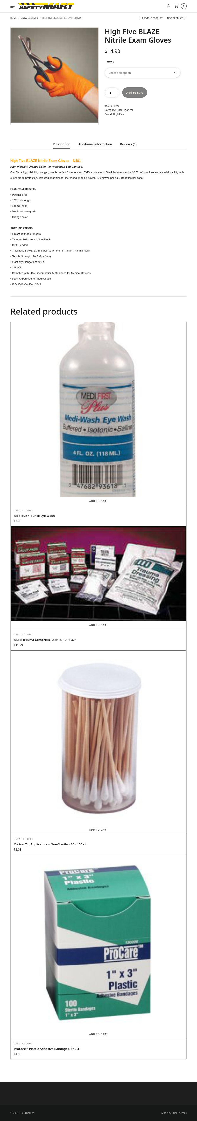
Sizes (110, 62)
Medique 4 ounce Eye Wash (34, 515)
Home (13, 17)
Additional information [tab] (95, 144)
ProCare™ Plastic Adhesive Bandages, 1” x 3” (47, 1048)
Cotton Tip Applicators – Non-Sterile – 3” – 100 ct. (50, 844)
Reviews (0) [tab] (128, 144)
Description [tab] (61, 144)
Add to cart (134, 92)
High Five (118, 114)
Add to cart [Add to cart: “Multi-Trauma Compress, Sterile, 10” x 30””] (98, 625)
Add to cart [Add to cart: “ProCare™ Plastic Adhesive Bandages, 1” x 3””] (98, 1034)
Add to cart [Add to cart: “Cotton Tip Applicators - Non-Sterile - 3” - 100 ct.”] (98, 829)
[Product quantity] (112, 92)
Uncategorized (29, 17)
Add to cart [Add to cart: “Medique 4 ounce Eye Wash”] (98, 501)
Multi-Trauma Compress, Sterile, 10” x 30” (45, 639)
